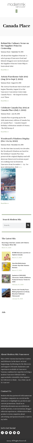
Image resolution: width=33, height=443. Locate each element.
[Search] (28, 225)
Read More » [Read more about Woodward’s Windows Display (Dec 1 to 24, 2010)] (5, 203)
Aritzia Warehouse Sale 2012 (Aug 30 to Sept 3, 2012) (14, 78)
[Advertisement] (16, 327)
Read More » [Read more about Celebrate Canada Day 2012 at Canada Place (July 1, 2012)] (5, 131)
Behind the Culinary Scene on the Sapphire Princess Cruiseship (15, 46)
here (20, 167)
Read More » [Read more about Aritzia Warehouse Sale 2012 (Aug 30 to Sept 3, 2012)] (5, 101)
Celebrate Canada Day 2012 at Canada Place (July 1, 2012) (15, 109)
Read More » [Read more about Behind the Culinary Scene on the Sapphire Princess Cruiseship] (5, 70)
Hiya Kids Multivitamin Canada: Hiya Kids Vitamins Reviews (20, 265)
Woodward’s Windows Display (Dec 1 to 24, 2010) (15, 140)
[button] (17, 11)
